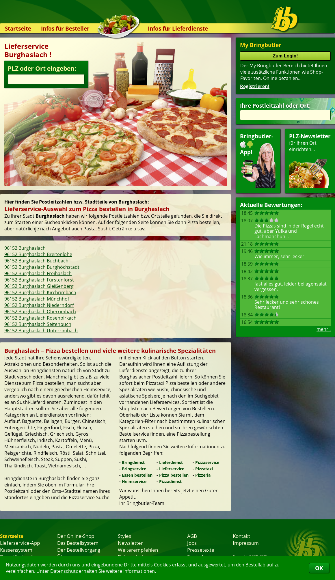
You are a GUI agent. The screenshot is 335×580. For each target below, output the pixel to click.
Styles (124, 535)
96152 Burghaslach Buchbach (36, 261)
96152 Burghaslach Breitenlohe (38, 254)
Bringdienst (133, 462)
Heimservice (134, 481)
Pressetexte (200, 549)
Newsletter (130, 542)
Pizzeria (203, 475)
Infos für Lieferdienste (178, 28)
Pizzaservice (207, 462)
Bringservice (134, 468)
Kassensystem (16, 549)
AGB (192, 535)
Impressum (246, 542)
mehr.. (324, 329)
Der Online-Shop (75, 535)
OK (319, 568)
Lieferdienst (171, 462)
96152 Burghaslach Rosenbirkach (40, 318)
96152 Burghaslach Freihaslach (38, 273)
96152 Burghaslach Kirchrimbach (40, 292)
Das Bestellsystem (77, 542)
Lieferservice (171, 468)
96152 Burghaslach (25, 248)
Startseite (18, 28)
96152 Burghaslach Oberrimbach (40, 311)
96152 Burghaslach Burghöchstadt (41, 267)
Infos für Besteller (65, 28)
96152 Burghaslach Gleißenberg (39, 286)
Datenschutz (64, 571)
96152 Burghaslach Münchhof (36, 299)
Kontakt (241, 535)
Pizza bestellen (174, 475)
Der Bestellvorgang (78, 549)
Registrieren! (254, 86)
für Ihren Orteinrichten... (310, 160)
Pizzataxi (204, 468)
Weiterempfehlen (138, 549)
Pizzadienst (170, 481)
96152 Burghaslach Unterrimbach (41, 330)
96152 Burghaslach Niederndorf (39, 305)
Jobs (192, 542)
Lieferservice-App (20, 542)
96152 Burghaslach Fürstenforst (39, 280)
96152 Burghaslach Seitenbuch (37, 324)
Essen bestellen (137, 475)
